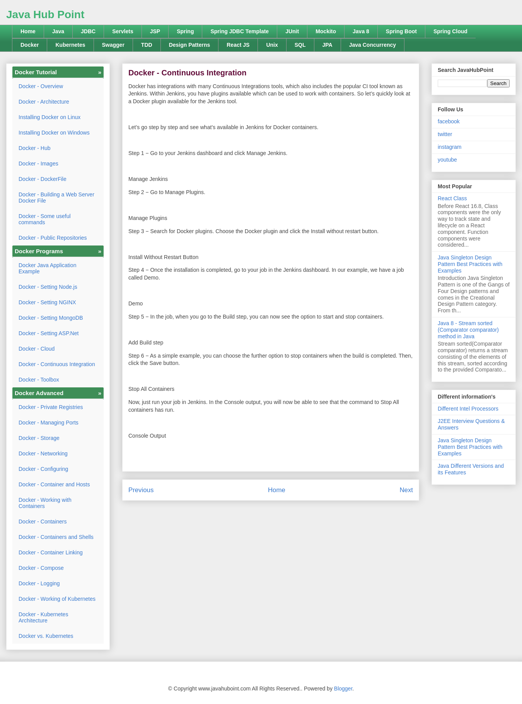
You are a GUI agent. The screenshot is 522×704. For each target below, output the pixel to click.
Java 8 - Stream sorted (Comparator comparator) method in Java (468, 329)
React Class (452, 198)
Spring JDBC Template (239, 31)
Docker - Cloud (37, 349)
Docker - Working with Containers (45, 503)
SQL (300, 45)
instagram (449, 147)
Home (28, 31)
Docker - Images (38, 163)
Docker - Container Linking (51, 552)
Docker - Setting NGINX (47, 302)
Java (58, 31)
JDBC (88, 31)
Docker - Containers (43, 521)
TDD (146, 45)
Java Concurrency (372, 45)
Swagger (113, 45)
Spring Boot (401, 31)
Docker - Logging (39, 583)
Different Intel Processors (468, 409)
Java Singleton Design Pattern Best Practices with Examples (470, 264)
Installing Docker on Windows (54, 133)
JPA (327, 45)
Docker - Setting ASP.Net (48, 333)
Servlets (122, 31)
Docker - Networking (43, 453)
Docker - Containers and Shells (56, 537)
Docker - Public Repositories (53, 238)
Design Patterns (189, 45)
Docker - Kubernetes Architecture (43, 617)
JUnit (292, 31)
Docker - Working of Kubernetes (57, 599)
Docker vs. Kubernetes (46, 636)
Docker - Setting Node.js (48, 287)
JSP (155, 31)
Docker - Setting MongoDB (51, 318)
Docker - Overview (41, 86)
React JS (238, 45)
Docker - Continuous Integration (57, 364)
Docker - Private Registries (51, 407)
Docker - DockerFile (43, 179)
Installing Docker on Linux (49, 117)
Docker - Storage (39, 438)
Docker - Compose (41, 568)
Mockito (326, 31)
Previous (141, 490)
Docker (29, 45)
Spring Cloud (450, 31)
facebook (449, 121)
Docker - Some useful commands (45, 219)
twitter (445, 134)
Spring (185, 31)
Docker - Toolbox (39, 380)
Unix (272, 45)
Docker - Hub (34, 148)
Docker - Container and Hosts (54, 484)
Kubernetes (70, 45)
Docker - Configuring (43, 469)
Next (406, 490)
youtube (447, 160)
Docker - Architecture (44, 102)
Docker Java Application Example (47, 268)
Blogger (343, 688)
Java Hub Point (45, 14)
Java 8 (361, 31)
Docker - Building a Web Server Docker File (56, 197)
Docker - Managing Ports (48, 422)
